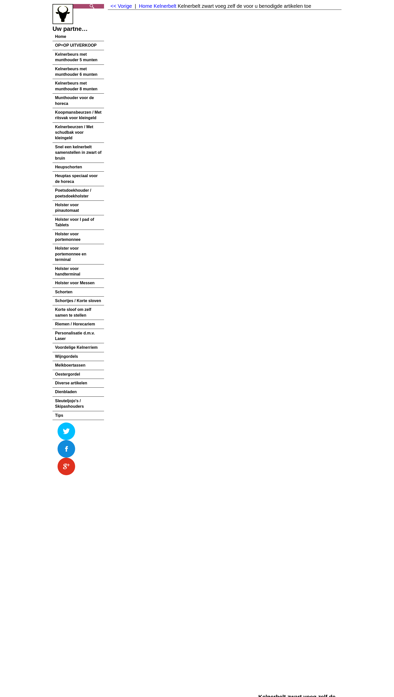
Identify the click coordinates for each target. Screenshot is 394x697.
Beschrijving (62, 493)
